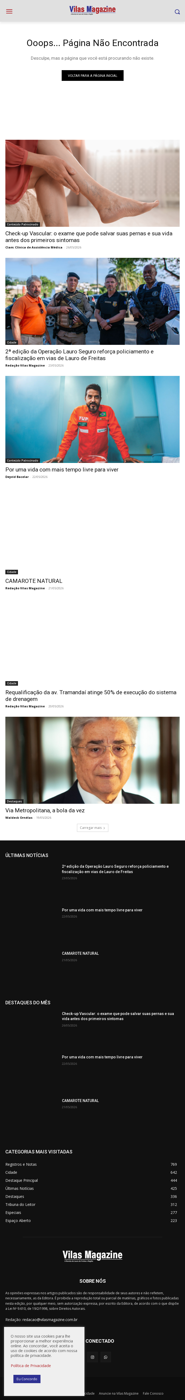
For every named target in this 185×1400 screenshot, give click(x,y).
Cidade (11, 342)
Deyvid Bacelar (17, 477)
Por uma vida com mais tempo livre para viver (62, 469)
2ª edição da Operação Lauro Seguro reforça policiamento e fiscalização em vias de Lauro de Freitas (79, 354)
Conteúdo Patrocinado (22, 224)
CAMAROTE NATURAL (33, 581)
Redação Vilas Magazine (25, 365)
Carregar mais (92, 827)
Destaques (14, 801)
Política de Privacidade (31, 1365)
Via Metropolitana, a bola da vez (45, 810)
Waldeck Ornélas (18, 818)
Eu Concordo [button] (27, 1378)
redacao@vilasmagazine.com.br (50, 1319)
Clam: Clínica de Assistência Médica (33, 247)
